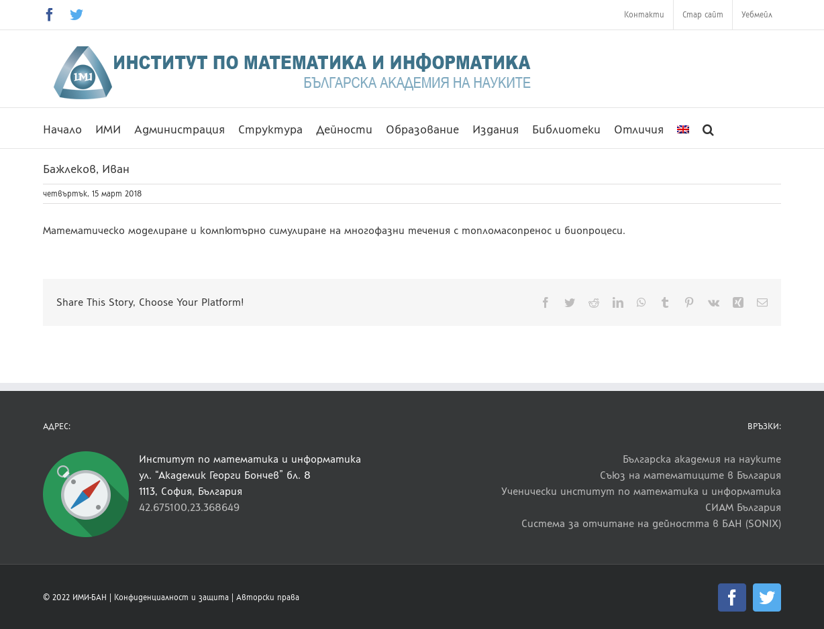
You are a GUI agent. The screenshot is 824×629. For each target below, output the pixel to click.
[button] (708, 128)
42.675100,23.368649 (189, 507)
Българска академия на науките (702, 459)
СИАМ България (743, 507)
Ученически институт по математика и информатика (641, 491)
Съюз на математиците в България (690, 475)
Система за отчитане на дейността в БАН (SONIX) (651, 523)
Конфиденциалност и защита (171, 597)
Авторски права (267, 597)
